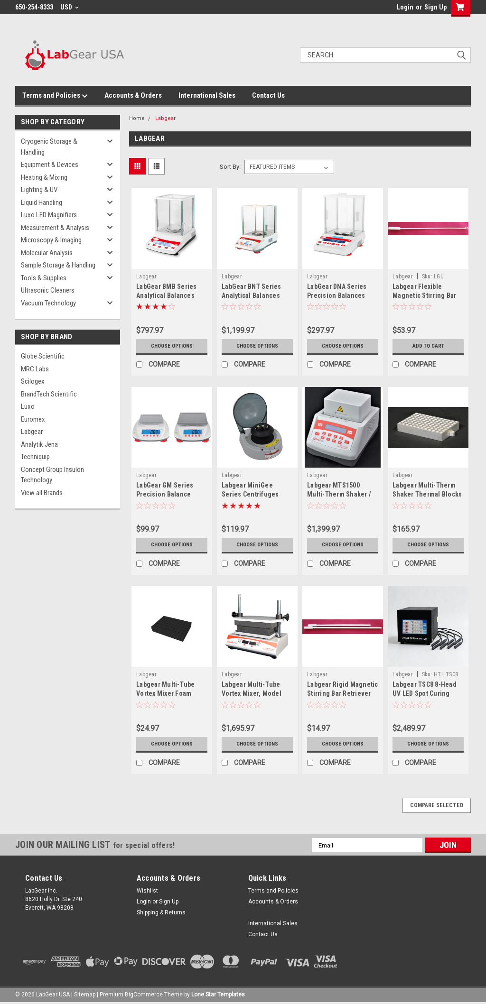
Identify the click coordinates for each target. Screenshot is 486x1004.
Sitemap (84, 994)
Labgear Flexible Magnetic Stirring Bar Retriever (424, 295)
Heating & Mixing (44, 177)
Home (137, 118)
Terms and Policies (55, 96)
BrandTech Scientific (49, 394)
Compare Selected (436, 805)
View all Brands (42, 492)
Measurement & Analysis (55, 227)
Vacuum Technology (48, 303)
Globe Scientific (43, 356)
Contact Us (268, 95)
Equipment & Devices (49, 164)
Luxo (28, 406)
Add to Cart (428, 346)
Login (405, 7)
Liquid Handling (41, 202)
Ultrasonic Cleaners (48, 290)
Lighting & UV (39, 189)
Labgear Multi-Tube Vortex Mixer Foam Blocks (165, 693)
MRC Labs (35, 369)
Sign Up (435, 7)
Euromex (33, 419)
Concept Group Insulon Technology (52, 475)
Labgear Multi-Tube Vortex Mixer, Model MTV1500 (251, 693)
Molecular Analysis (47, 253)
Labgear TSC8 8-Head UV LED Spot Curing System (425, 693)
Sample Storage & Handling (58, 265)
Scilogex (33, 381)
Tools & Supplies (43, 278)
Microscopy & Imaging (51, 240)
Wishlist (147, 890)
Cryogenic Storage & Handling (49, 147)
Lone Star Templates (218, 994)
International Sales (206, 95)
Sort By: (230, 166)
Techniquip (35, 456)
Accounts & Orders (133, 95)
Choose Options (171, 346)
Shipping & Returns (161, 912)
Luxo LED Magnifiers (49, 215)
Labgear (32, 431)
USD (69, 7)
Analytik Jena (39, 444)
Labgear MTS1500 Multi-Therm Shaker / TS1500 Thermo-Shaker (342, 494)
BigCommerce (144, 994)
